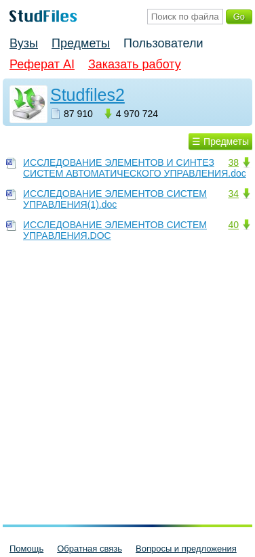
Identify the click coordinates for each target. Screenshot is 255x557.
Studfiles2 (87, 94)
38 (233, 162)
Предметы (81, 43)
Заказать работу (134, 64)
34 (233, 193)
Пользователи (163, 43)
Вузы (23, 43)
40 (233, 224)
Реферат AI (42, 64)
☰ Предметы (220, 141)
